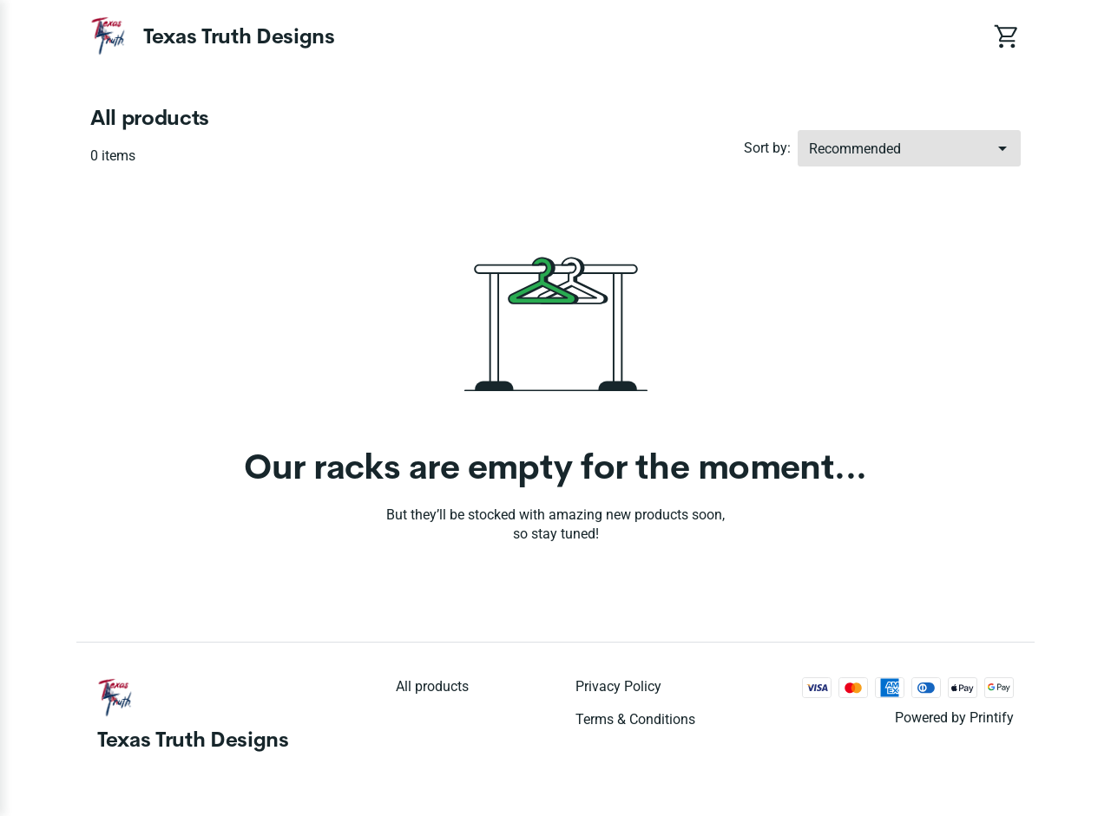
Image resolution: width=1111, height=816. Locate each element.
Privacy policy (618, 686)
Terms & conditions (635, 719)
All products (432, 686)
